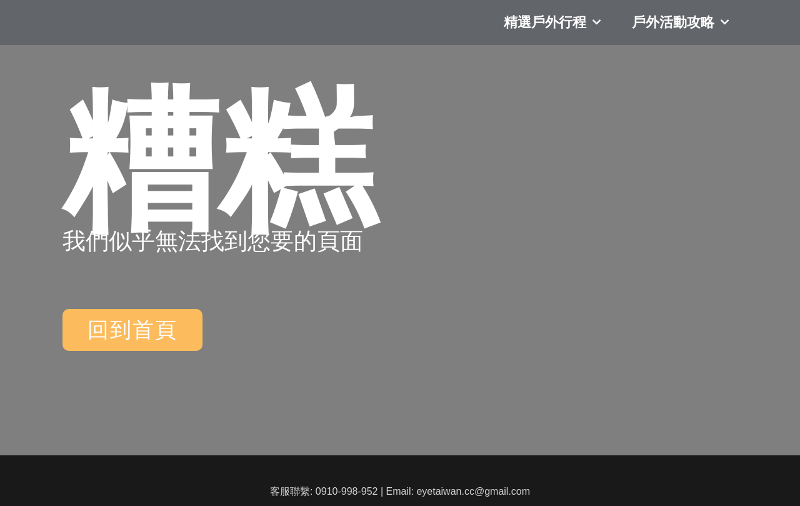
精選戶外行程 (552, 32)
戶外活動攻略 (680, 32)
